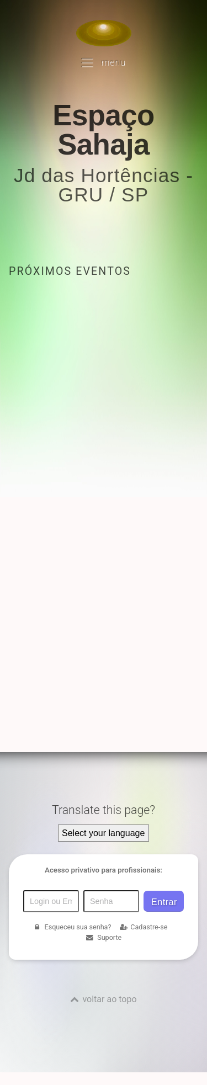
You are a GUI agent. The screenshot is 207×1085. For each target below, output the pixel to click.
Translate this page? (103, 810)
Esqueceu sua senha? (72, 927)
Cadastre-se (143, 927)
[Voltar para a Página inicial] (103, 33)
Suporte (103, 937)
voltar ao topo (109, 999)
